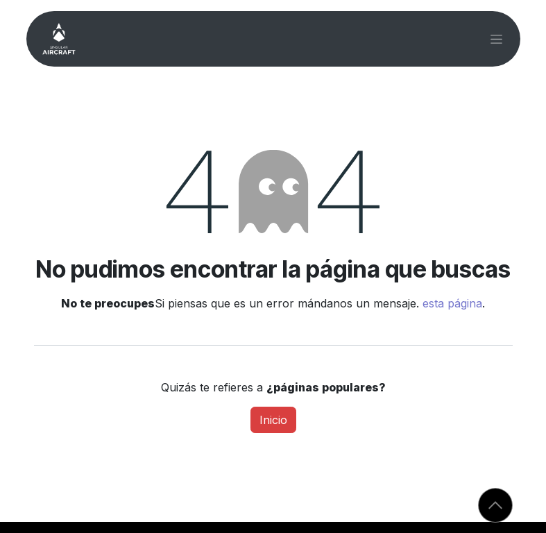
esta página (452, 303)
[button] (495, 505)
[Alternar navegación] (496, 39)
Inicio (273, 420)
